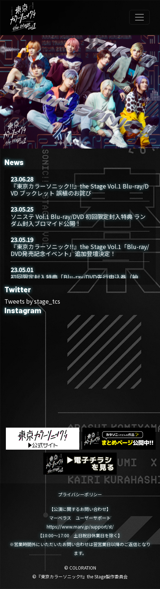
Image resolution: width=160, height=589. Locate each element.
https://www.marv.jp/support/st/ (80, 526)
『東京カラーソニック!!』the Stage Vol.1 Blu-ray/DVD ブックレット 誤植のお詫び (80, 189)
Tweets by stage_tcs (32, 301)
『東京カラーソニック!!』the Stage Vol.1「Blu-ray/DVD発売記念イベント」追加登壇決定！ (80, 250)
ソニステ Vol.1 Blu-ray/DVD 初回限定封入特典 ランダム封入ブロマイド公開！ (78, 220)
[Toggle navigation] (139, 17)
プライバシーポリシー (80, 494)
